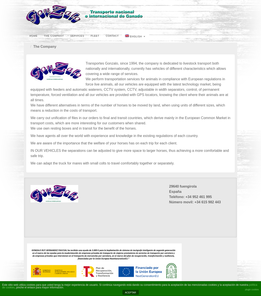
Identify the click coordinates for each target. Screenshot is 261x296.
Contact (112, 35)
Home (33, 35)
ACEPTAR (130, 292)
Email (231, 14)
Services (77, 35)
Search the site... (231, 35)
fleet (94, 35)
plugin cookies (252, 289)
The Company (54, 35)
